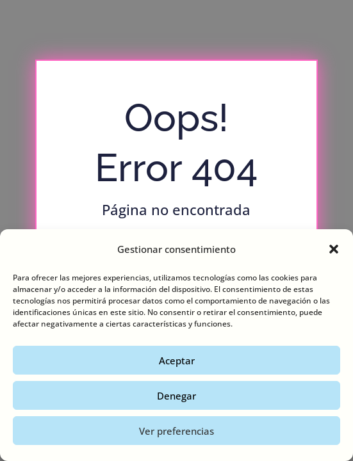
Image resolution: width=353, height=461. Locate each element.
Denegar (176, 395)
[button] (333, 249)
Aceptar (177, 360)
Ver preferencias (176, 431)
